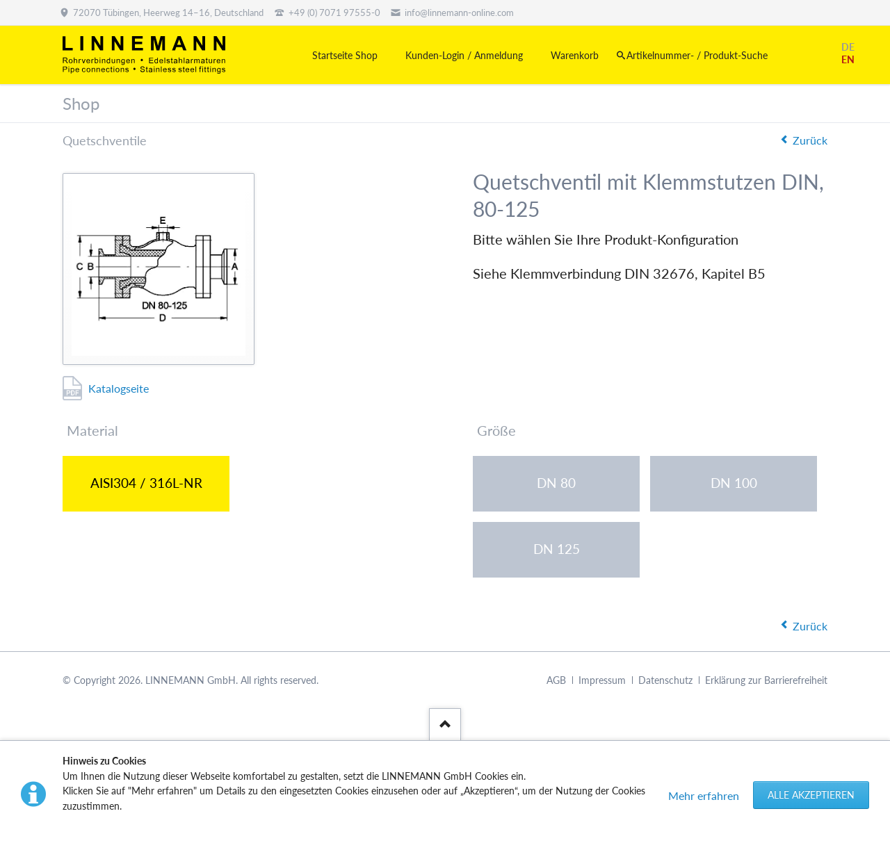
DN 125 (556, 549)
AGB (556, 680)
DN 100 (734, 483)
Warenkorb (575, 55)
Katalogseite (118, 388)
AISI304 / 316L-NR (146, 483)
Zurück (810, 140)
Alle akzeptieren (811, 795)
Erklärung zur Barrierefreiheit (766, 680)
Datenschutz (665, 680)
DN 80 (556, 483)
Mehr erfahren (703, 795)
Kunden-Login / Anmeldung (464, 55)
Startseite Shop (345, 55)
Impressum (602, 680)
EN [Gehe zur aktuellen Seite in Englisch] (848, 59)
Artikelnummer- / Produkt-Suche (697, 55)
